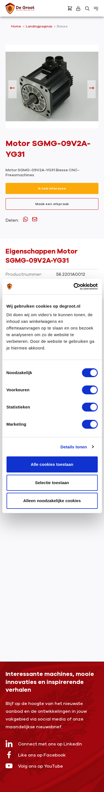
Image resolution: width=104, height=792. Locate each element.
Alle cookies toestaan (52, 464)
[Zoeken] (87, 8)
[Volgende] (91, 89)
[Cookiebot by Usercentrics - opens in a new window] (74, 286)
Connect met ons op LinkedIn (44, 743)
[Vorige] (12, 89)
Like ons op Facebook (36, 754)
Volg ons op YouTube (34, 765)
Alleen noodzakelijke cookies (52, 500)
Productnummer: (24, 274)
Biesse (62, 26)
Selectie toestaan (52, 482)
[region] (52, 89)
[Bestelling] (70, 8)
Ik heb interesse (52, 188)
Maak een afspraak (52, 204)
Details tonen (73, 446)
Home (16, 26)
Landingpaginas (39, 26)
